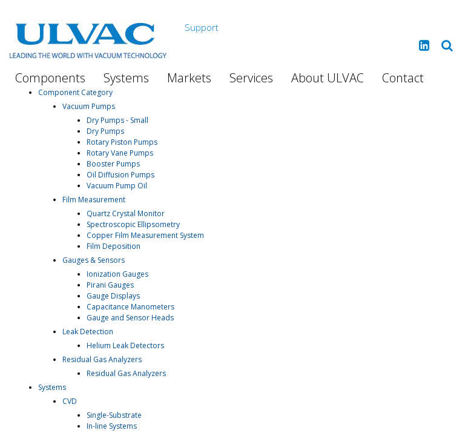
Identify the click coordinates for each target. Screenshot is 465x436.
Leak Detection (87, 331)
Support (202, 27)
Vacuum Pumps (88, 106)
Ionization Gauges (117, 274)
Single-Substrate (114, 415)
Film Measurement (93, 199)
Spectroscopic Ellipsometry (133, 224)
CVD (69, 401)
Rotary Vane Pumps (120, 153)
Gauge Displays (113, 296)
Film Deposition (113, 246)
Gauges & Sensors (93, 260)
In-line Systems (112, 426)
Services (251, 78)
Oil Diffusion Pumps (120, 175)
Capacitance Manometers (130, 307)
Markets (189, 78)
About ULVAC (327, 78)
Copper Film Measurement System (145, 235)
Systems (126, 78)
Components (50, 78)
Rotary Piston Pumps (122, 142)
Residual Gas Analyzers (102, 359)
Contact (403, 78)
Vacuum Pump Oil (117, 185)
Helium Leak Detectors (125, 345)
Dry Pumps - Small (117, 120)
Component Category (75, 92)
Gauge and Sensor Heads (130, 317)
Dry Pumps (105, 131)
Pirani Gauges (110, 285)
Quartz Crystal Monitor (126, 213)
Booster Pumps (113, 164)
